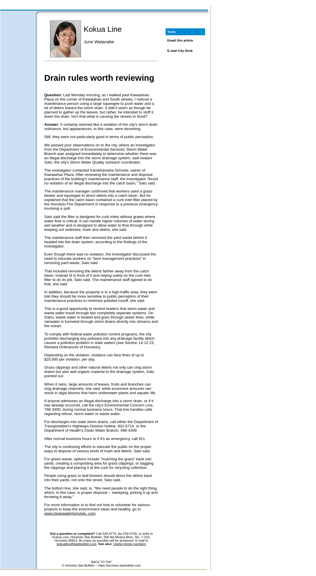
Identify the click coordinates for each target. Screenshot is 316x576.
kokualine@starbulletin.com (77, 544)
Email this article (180, 40)
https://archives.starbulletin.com (119, 565)
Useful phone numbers (129, 544)
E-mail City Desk (180, 50)
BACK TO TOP (101, 562)
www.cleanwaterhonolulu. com (70, 513)
